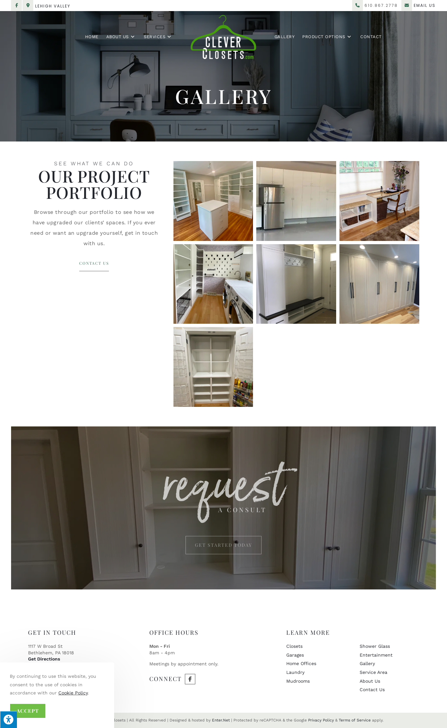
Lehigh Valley (52, 6)
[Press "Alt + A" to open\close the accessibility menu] (8, 719)
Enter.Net (221, 720)
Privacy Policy (321, 720)
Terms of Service (355, 720)
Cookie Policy (73, 692)
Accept (28, 710)
